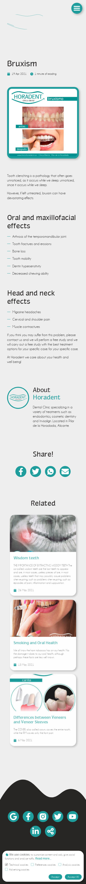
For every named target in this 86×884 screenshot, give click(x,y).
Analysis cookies (69, 864)
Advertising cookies (17, 869)
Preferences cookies (43, 864)
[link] (43, 21)
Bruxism (22, 64)
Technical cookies (16, 864)
